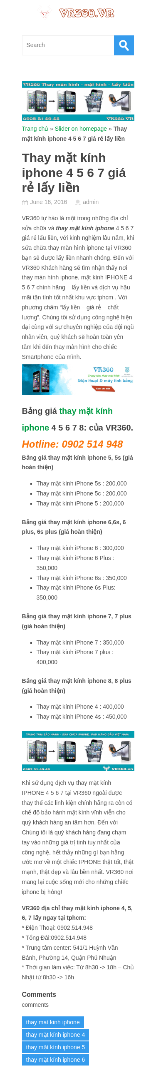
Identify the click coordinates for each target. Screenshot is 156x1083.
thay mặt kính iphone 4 (55, 1034)
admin (91, 202)
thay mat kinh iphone (53, 1022)
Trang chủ (35, 128)
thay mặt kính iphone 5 (55, 1047)
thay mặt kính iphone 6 (55, 1059)
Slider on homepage (81, 128)
